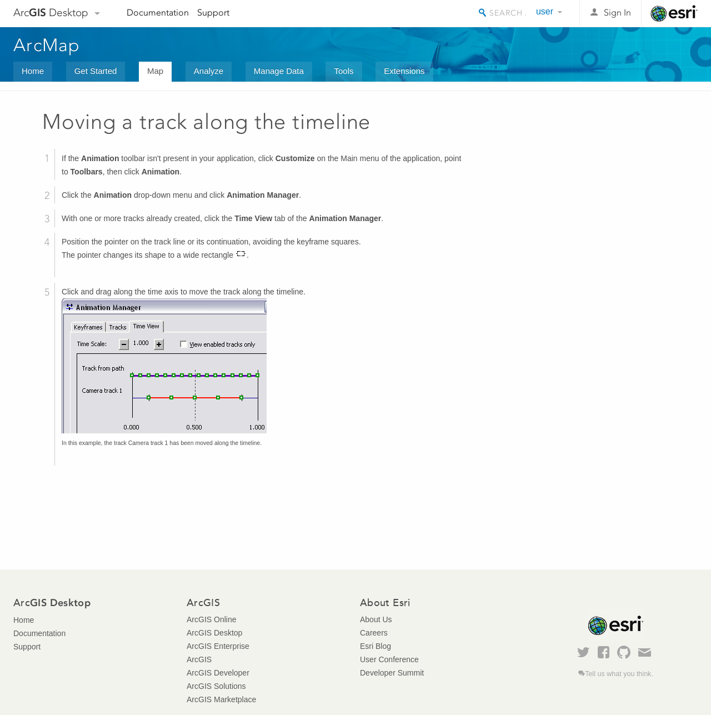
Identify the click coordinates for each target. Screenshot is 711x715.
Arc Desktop (50, 12)
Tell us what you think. (619, 674)
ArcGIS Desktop (214, 632)
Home (33, 71)
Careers (374, 632)
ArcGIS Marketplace (221, 699)
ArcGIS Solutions (216, 686)
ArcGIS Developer (218, 672)
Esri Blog (375, 646)
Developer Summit (392, 672)
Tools (343, 71)
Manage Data (279, 71)
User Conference (389, 659)
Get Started (95, 71)
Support (213, 12)
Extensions (404, 71)
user (544, 11)
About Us (376, 619)
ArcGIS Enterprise (218, 646)
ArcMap (47, 45)
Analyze (208, 71)
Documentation (158, 12)
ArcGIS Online (211, 619)
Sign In (617, 12)
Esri (674, 13)
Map (155, 71)
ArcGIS (199, 659)
